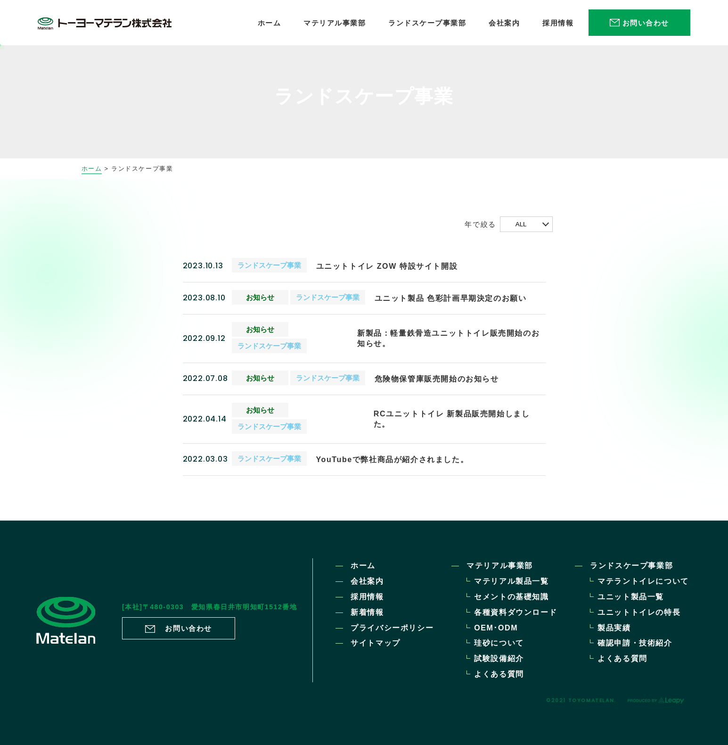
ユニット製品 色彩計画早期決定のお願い (451, 298)
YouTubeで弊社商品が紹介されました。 (392, 459)
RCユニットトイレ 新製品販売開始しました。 (452, 419)
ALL (521, 224)
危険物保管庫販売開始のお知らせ (437, 379)
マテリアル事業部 (499, 566)
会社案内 (367, 581)
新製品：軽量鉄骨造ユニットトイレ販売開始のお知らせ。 (448, 338)
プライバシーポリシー (392, 628)
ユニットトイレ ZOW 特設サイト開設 (387, 266)
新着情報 (367, 612)
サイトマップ (376, 643)
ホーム (92, 169)
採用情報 (367, 597)
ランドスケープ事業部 (631, 566)
